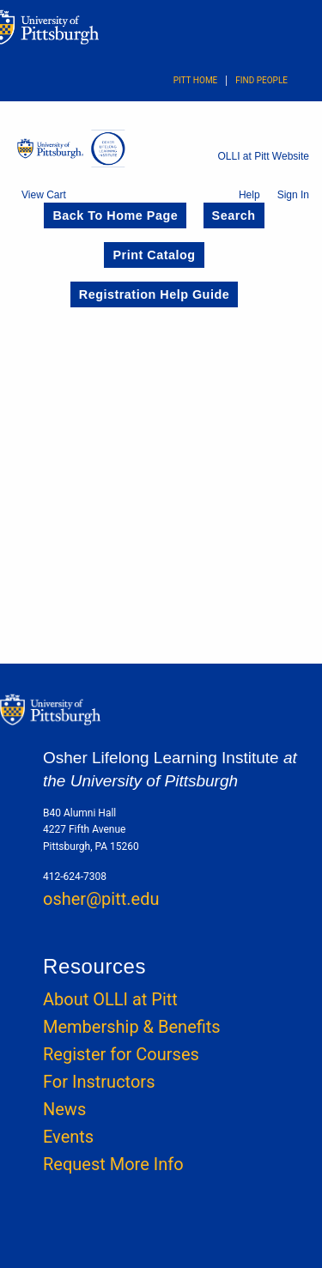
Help (249, 195)
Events (68, 1136)
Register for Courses (121, 1054)
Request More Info (113, 1164)
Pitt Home (195, 80)
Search (234, 215)
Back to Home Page (115, 215)
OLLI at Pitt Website (264, 156)
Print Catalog (153, 255)
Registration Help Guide (154, 294)
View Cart (43, 195)
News (64, 1109)
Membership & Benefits (132, 1026)
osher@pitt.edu (101, 899)
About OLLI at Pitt (110, 999)
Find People (261, 80)
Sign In (293, 195)
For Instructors (99, 1081)
